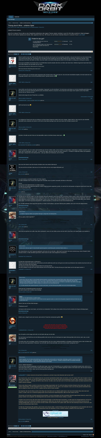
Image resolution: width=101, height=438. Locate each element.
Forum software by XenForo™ (36, 436)
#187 (91, 159)
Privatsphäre (92, 436)
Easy (31, 100)
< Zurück (15, 54)
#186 (91, 142)
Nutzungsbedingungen (85, 436)
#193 (91, 256)
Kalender (17, 16)
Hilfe (87, 434)
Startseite (90, 434)
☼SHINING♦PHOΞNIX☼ (22, 100)
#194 (91, 269)
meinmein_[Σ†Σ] (12, 66)
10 (30, 54)
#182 (91, 82)
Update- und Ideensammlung (22, 27)
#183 (91, 98)
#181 (91, 70)
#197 (91, 330)
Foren (11, 17)
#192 (91, 240)
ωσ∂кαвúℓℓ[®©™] (12, 271)
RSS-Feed (93, 434)
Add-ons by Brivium (57, 436)
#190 (91, 207)
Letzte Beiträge (11, 19)
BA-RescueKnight (12, 384)
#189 (91, 189)
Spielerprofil (61, 417)
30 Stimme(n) (65, 44)
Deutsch (8, 434)
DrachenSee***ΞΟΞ (12, 255)
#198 (91, 350)
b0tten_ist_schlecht (12, 99)
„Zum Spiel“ (82, 35)
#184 (91, 112)
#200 (91, 419)
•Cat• (10, 220)
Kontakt (84, 434)
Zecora (10, 158)
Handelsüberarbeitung (23, 157)
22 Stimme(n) (65, 41)
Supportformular (55, 410)
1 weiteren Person (37, 100)
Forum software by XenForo (17, 436)
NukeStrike (33, 27)
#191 (91, 224)
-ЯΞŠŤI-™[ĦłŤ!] (12, 83)
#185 (91, 127)
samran (28, 100)
